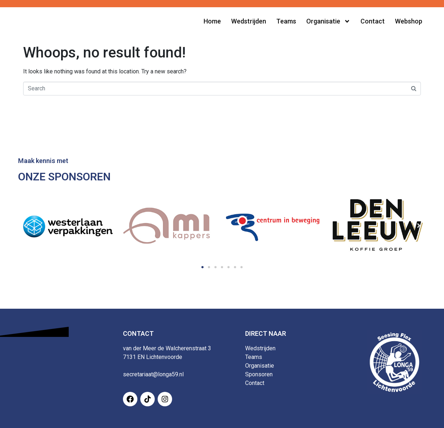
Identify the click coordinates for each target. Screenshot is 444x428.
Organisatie (259, 365)
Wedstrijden (260, 348)
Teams (253, 357)
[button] (202, 267)
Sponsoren (259, 374)
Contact (254, 383)
